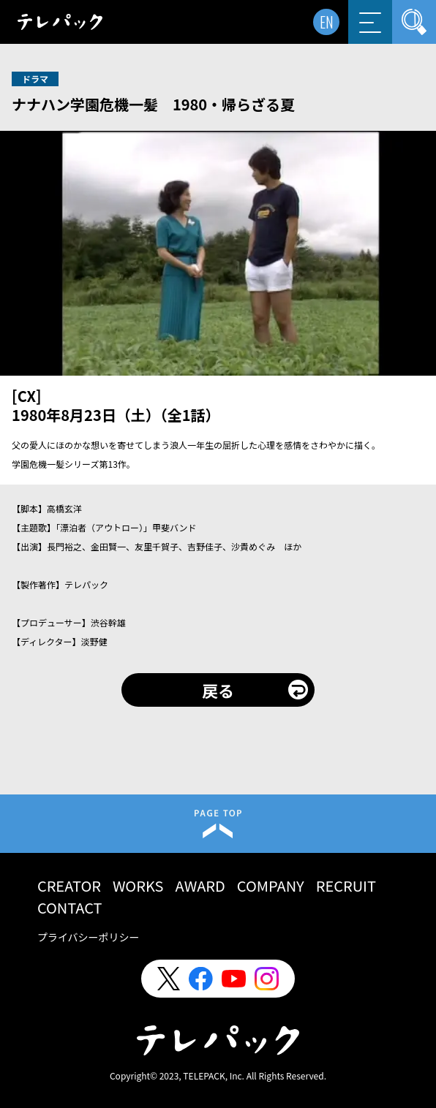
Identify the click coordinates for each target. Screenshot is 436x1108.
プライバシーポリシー (88, 937)
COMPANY (270, 885)
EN (327, 22)
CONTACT (69, 907)
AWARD (200, 885)
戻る (218, 690)
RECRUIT (346, 885)
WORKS (138, 885)
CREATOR (69, 885)
